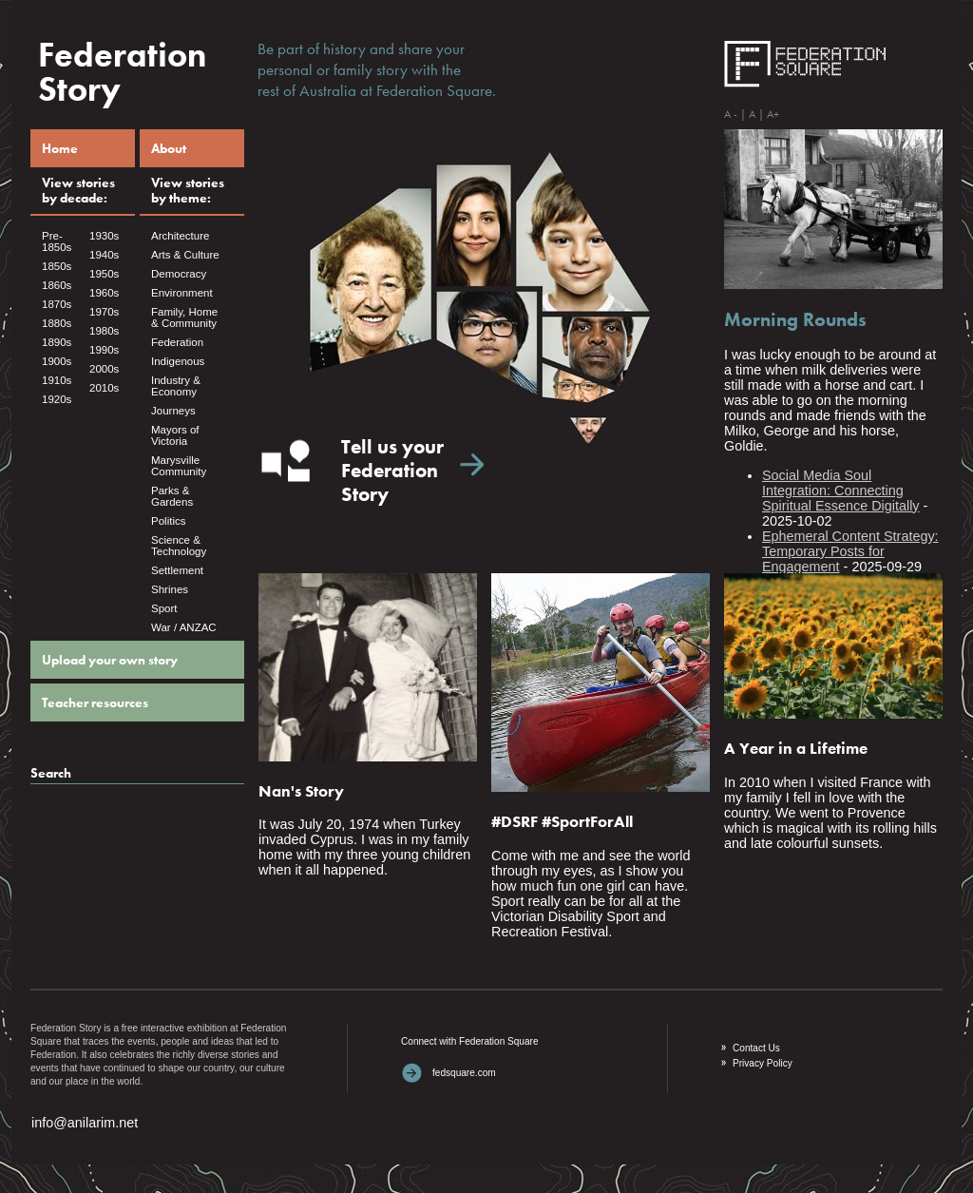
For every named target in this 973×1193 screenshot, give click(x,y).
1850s (56, 266)
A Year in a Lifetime (796, 748)
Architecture (180, 235)
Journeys (173, 410)
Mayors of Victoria (175, 435)
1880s (56, 323)
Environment (182, 292)
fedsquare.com (464, 1073)
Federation (177, 342)
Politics (168, 521)
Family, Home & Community (184, 317)
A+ (773, 114)
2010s (104, 388)
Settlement (177, 570)
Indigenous (177, 361)
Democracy (178, 273)
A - (730, 114)
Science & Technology (178, 545)
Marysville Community (178, 465)
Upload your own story (110, 659)
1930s (104, 235)
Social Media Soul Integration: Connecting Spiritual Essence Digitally (841, 490)
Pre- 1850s (56, 241)
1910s (56, 380)
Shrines (169, 589)
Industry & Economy (175, 386)
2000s (104, 369)
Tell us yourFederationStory (392, 470)
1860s (56, 285)
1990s (104, 350)
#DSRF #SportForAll (562, 821)
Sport (164, 608)
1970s (104, 311)
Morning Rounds (795, 319)
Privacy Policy (762, 1063)
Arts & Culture (185, 254)
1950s (104, 273)
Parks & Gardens (172, 496)
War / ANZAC (184, 627)
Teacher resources (95, 702)
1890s (56, 342)
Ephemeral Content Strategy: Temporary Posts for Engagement (850, 551)
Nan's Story (301, 790)
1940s (104, 254)
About (168, 148)
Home (60, 148)
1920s (56, 399)
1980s (104, 331)
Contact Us (756, 1048)
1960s (104, 292)
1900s (56, 361)
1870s (56, 304)
